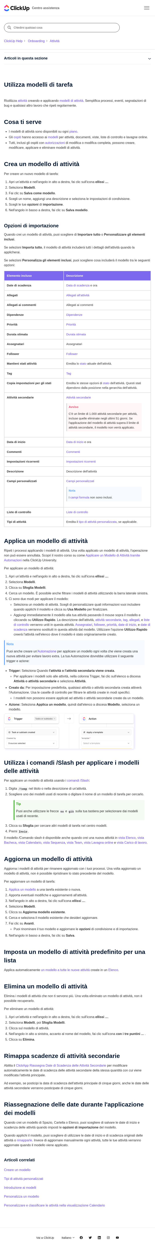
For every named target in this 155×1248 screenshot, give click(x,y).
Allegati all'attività (77, 295)
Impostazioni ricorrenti (81, 461)
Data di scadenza (78, 285)
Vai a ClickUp (45, 1237)
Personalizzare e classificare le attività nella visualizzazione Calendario (54, 1205)
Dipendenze (74, 314)
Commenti (73, 451)
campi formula (79, 497)
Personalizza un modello (21, 1196)
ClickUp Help (13, 41)
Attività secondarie (78, 397)
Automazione (47, 651)
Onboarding (36, 41)
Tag (68, 373)
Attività (54, 41)
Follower (72, 354)
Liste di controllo (77, 512)
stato (83, 363)
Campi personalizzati (80, 481)
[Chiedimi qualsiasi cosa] (62, 27)
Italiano (68, 1237)
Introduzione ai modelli (20, 1187)
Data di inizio (75, 442)
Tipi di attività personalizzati (23, 1178)
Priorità (71, 324)
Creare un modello (17, 1170)
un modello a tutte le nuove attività (65, 970)
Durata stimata (76, 334)
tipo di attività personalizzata (98, 521)
